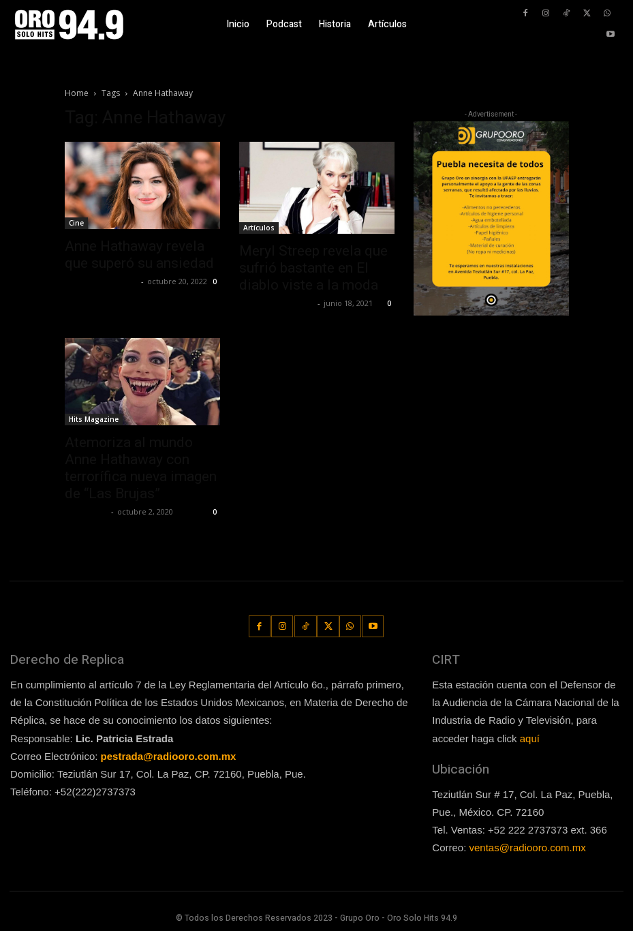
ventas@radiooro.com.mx (527, 847)
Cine (76, 223)
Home (77, 93)
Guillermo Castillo (101, 281)
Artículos (259, 227)
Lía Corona (86, 511)
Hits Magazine (94, 419)
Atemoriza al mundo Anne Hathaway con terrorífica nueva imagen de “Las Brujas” (141, 468)
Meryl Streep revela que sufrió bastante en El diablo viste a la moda (313, 268)
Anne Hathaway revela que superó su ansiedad (139, 254)
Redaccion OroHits (276, 303)
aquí (530, 738)
